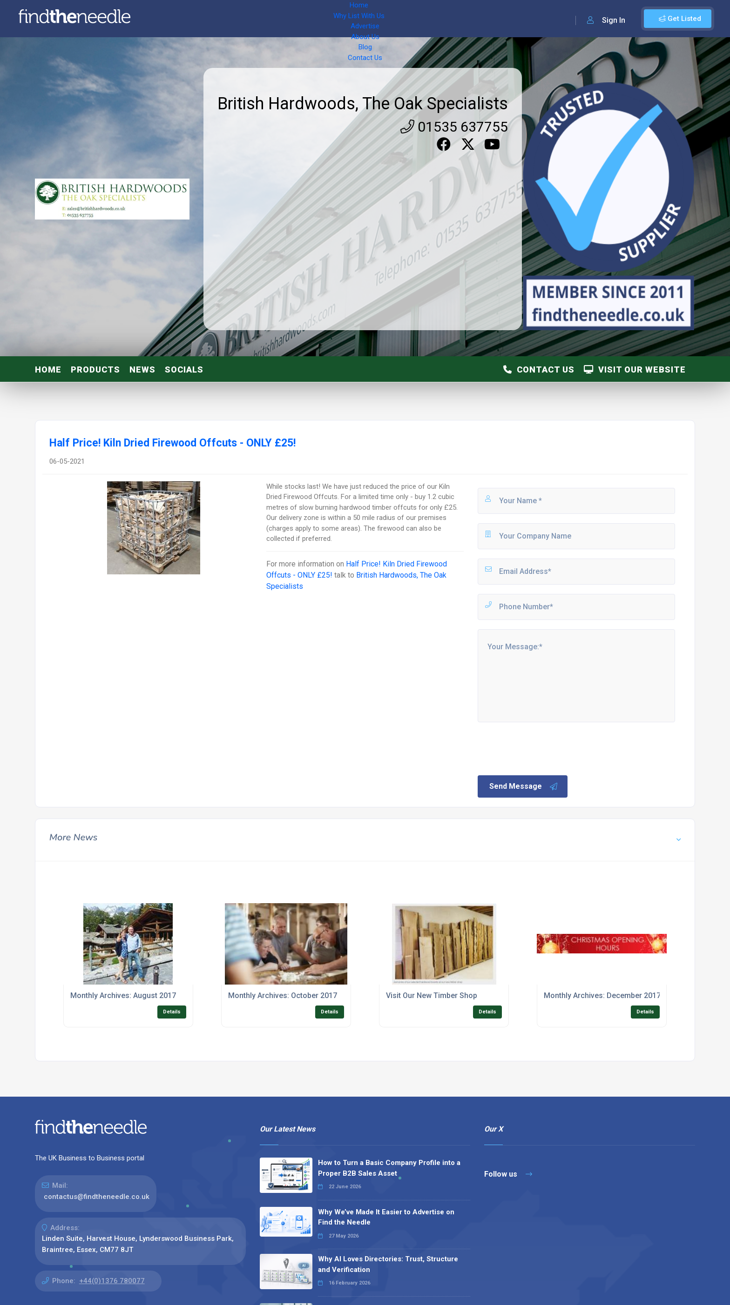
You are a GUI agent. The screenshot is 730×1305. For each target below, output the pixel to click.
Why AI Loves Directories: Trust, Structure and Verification (388, 1264)
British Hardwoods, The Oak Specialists (362, 103)
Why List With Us (212, 18)
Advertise (266, 18)
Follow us (508, 1174)
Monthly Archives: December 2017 (602, 995)
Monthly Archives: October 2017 (282, 995)
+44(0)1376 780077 (112, 1281)
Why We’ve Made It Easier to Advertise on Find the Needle (386, 1217)
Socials (184, 369)
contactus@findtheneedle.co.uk (96, 1196)
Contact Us (376, 18)
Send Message (523, 786)
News (142, 369)
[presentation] (547, 748)
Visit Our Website (635, 369)
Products (95, 369)
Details (172, 1012)
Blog (339, 18)
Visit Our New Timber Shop (431, 995)
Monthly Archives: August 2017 (123, 995)
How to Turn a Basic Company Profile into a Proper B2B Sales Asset (389, 1168)
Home (164, 18)
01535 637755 (454, 127)
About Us (307, 18)
